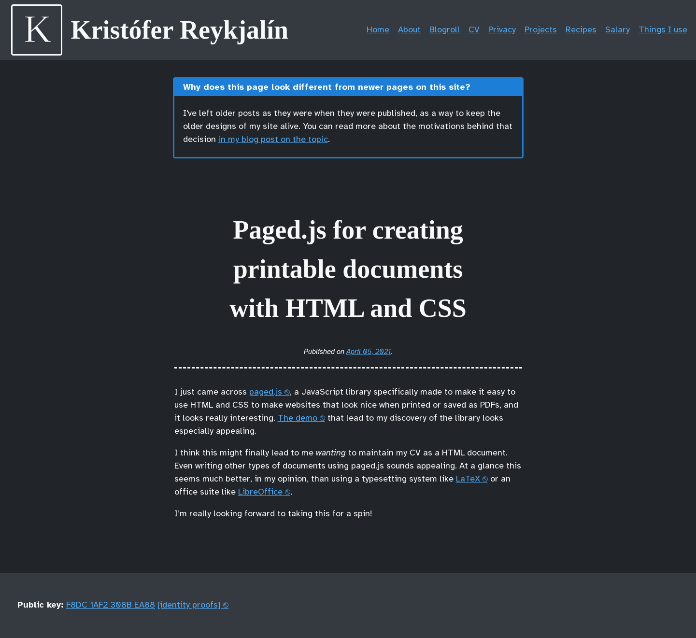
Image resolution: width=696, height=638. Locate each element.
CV (474, 30)
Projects (541, 30)
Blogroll (444, 30)
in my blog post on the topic (273, 139)
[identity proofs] (189, 605)
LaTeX (468, 479)
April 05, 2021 (368, 352)
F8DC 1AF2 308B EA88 (110, 605)
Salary (617, 30)
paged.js (265, 392)
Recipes (581, 30)
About (409, 30)
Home (378, 30)
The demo (297, 418)
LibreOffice (260, 492)
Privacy (502, 30)
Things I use (663, 30)
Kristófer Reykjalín (179, 29)
